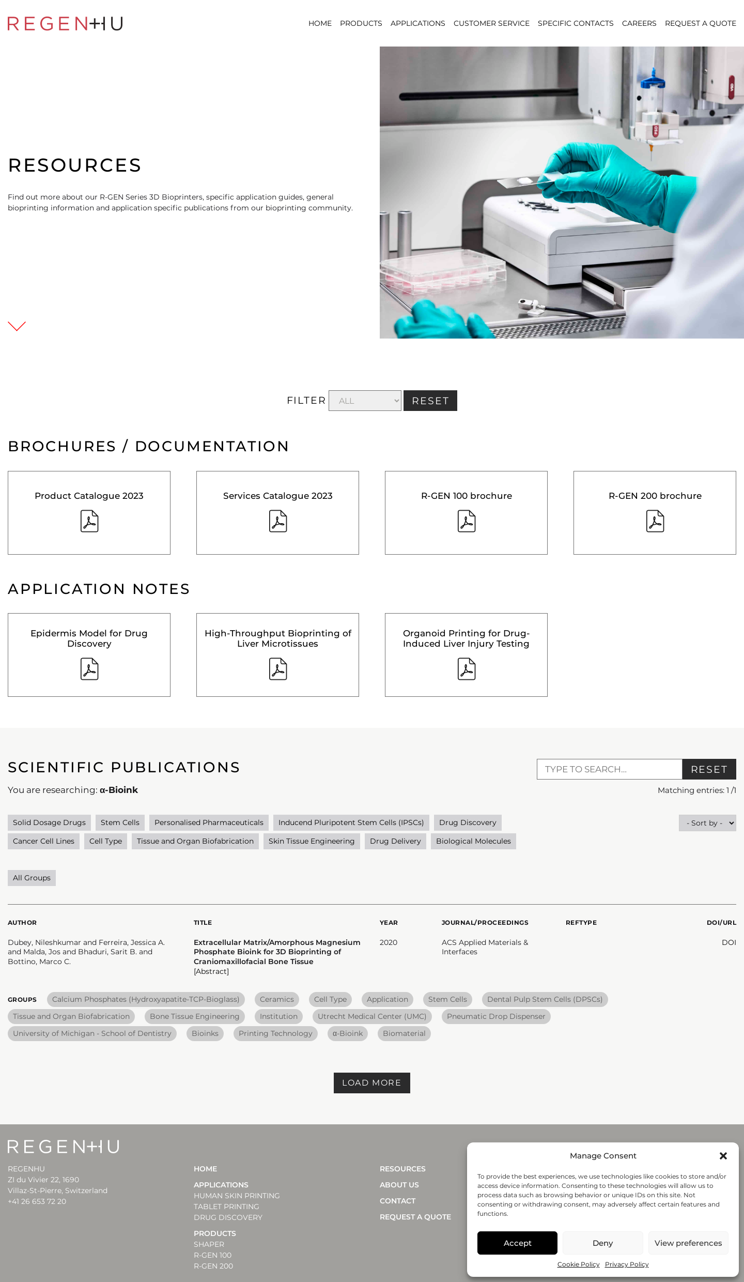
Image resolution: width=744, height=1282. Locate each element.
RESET (431, 401)
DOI (729, 942)
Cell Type (105, 841)
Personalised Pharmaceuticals (209, 822)
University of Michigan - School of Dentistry (92, 1033)
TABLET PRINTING (226, 1206)
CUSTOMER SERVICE (492, 23)
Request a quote (700, 23)
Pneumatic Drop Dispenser (496, 1016)
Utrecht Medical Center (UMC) (372, 1016)
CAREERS (639, 23)
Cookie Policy (578, 1264)
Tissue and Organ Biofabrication (195, 841)
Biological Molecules (473, 841)
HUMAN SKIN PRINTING (237, 1195)
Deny (603, 1243)
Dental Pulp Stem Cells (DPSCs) (545, 999)
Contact (397, 1200)
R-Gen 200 (213, 1266)
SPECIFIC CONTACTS (576, 23)
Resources (403, 1168)
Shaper (209, 1244)
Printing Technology (276, 1033)
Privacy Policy (627, 1264)
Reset (710, 769)
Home (320, 23)
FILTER (307, 400)
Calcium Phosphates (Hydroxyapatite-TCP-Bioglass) (146, 999)
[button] (723, 1156)
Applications (418, 23)
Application (387, 999)
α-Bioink (348, 1033)
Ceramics (277, 999)
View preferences (688, 1243)
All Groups (32, 877)
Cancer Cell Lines (43, 841)
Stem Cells (120, 822)
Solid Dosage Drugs (49, 822)
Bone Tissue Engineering (195, 1016)
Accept (518, 1243)
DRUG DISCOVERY (228, 1217)
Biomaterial (404, 1033)
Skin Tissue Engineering (312, 841)
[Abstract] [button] (211, 971)
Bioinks (205, 1033)
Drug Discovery (468, 822)
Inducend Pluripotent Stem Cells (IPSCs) (351, 822)
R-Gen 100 (212, 1255)
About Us (399, 1184)
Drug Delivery (395, 841)
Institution (279, 1016)
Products (361, 23)
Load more (371, 1083)
